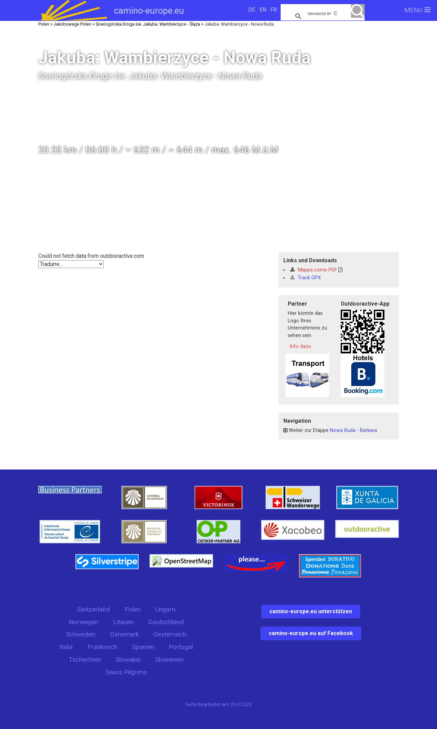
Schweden (80, 634)
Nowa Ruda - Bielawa (353, 430)
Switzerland (93, 609)
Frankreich (102, 647)
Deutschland (166, 622)
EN (262, 9)
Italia (66, 647)
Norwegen (83, 622)
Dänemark (124, 634)
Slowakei (128, 659)
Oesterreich (169, 634)
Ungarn (165, 609)
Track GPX (305, 278)
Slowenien (169, 659)
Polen (133, 609)
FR (273, 9)
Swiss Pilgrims (126, 672)
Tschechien (85, 659)
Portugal (181, 647)
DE (251, 9)
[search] (322, 14)
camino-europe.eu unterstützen (310, 611)
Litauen (123, 622)
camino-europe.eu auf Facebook (311, 633)
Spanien (143, 647)
